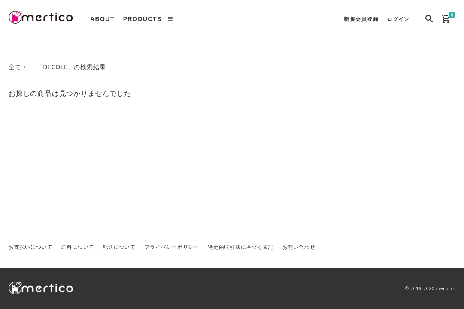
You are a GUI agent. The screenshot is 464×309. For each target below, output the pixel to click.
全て (15, 67)
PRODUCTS (142, 18)
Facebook (427, 247)
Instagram (448, 247)
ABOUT (102, 18)
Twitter (407, 247)
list (169, 19)
